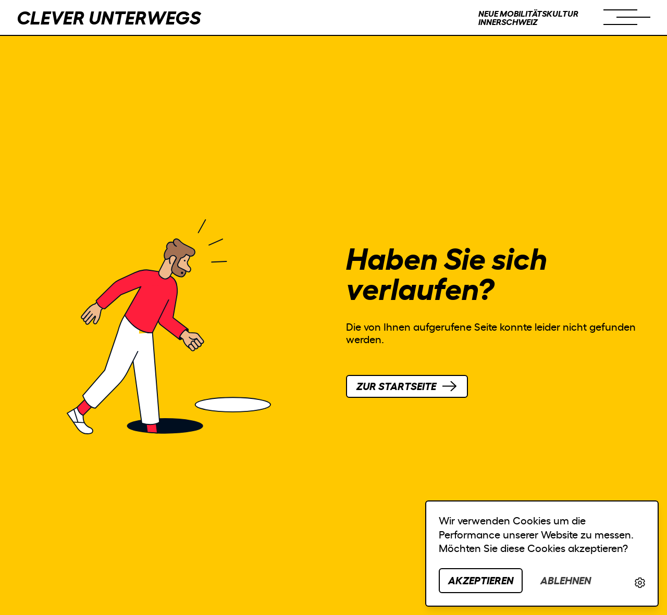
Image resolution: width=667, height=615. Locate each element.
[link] (640, 583)
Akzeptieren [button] (480, 580)
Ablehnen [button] (565, 580)
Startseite (396, 386)
